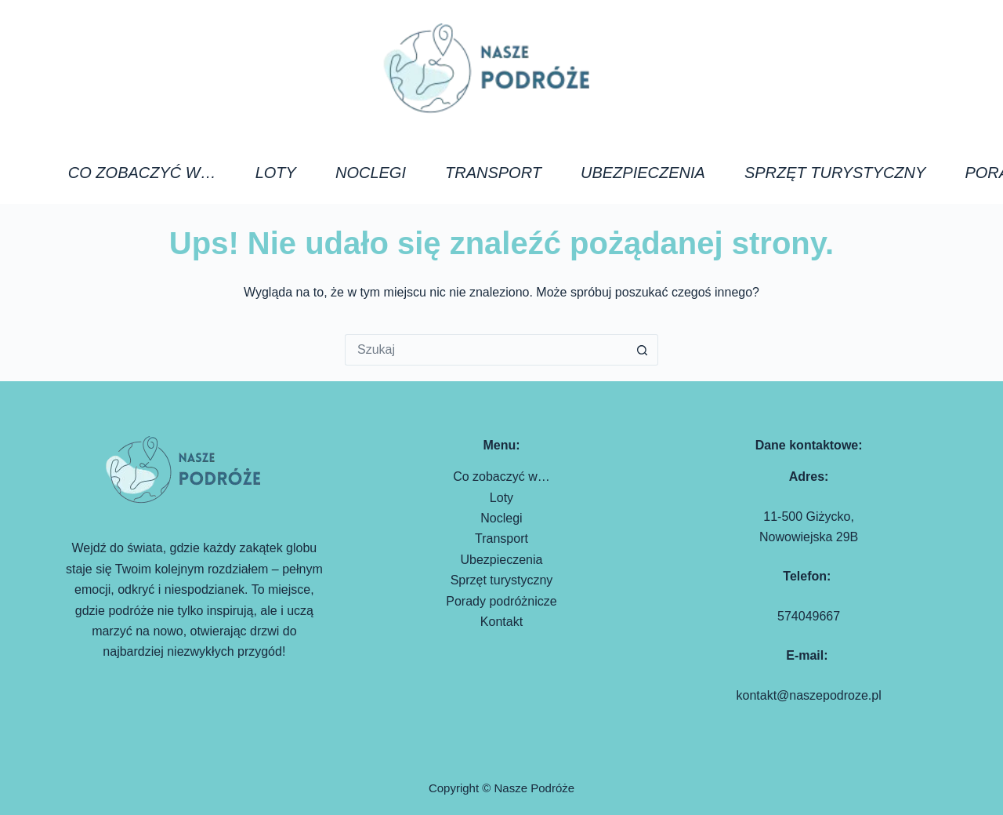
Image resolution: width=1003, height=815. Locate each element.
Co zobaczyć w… (142, 172)
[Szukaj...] (486, 350)
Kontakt (501, 621)
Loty (275, 172)
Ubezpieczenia (643, 172)
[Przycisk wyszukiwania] (642, 350)
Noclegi (370, 172)
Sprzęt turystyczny (835, 172)
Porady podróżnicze (501, 601)
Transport (493, 172)
